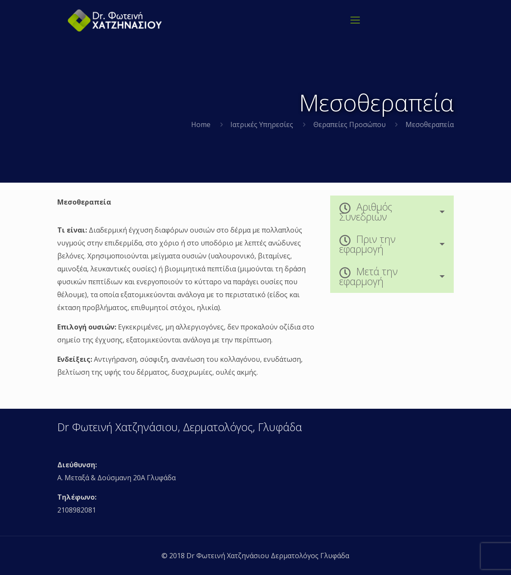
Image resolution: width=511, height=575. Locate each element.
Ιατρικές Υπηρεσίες (261, 124)
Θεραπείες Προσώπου (349, 124)
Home (201, 124)
